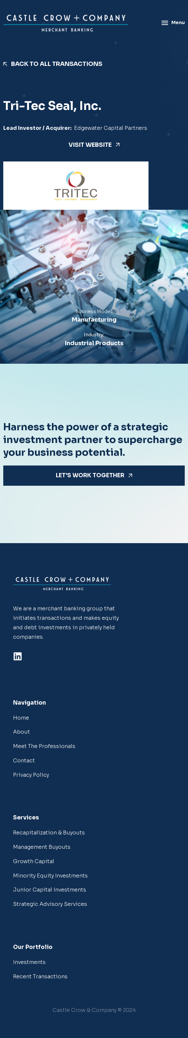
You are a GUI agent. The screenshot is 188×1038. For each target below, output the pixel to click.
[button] (94, 1010)
